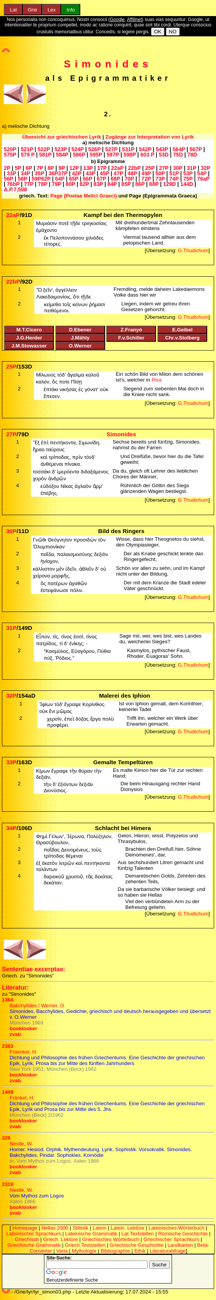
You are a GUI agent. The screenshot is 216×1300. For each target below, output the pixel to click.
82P (84, 184)
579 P (27, 155)
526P (94, 149)
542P (145, 149)
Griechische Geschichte (136, 1245)
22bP (134, 168)
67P (101, 179)
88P (154, 184)
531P (128, 149)
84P (112, 184)
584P (62, 155)
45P (104, 173)
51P (174, 173)
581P (45, 155)
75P (188, 179)
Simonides (108, 64)
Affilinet (134, 19)
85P (126, 184)
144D (186, 184)
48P (132, 173)
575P (10, 155)
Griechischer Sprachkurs (171, 1239)
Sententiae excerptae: (33, 969)
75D (178, 155)
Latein (99, 1228)
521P (27, 149)
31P (192, 168)
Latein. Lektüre (127, 1228)
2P (7, 168)
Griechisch (27, 1239)
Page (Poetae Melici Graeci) (83, 196)
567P (196, 149)
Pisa (156, 380)
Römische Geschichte (183, 1233)
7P (40, 168)
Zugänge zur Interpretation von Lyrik (150, 137)
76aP (203, 179)
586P (79, 155)
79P (56, 184)
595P (96, 155)
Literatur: (15, 987)
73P (160, 179)
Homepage (24, 1228)
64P (60, 179)
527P (111, 149)
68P (115, 179)
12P (74, 168)
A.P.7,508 (15, 189)
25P (150, 168)
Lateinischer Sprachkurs (33, 1233)
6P (29, 168)
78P (42, 184)
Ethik (140, 1251)
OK (157, 31)
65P (73, 179)
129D (169, 184)
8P (50, 168)
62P (46, 179)
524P (77, 149)
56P (8, 179)
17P (102, 168)
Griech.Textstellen (85, 1245)
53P (188, 173)
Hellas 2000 (54, 1228)
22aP (117, 168)
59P (36, 179)
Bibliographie (115, 1251)
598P (129, 155)
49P (146, 173)
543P (162, 149)
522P (43, 149)
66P (88, 179)
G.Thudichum (193, 250)
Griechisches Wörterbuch (111, 1239)
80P (70, 184)
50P (160, 173)
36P (53, 173)
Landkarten (180, 1245)
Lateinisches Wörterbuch (176, 1228)
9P (61, 168)
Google (117, 19)
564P (179, 149)
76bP (13, 184)
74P (174, 179)
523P (60, 149)
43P (91, 173)
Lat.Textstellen (138, 1233)
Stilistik (80, 1228)
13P (88, 168)
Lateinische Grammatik (91, 1233)
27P (164, 168)
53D (164, 155)
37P (63, 173)
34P (25, 173)
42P (76, 173)
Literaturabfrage (168, 1251)
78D (192, 155)
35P (39, 173)
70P (129, 179)
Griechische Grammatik (34, 1245)
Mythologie (84, 1251)
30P (177, 168)
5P (18, 168)
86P (140, 184)
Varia (62, 1251)
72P (146, 179)
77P (29, 184)
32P (205, 168)
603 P (147, 155)
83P (98, 184)
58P (22, 179)
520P (10, 149)
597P (113, 155)
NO (173, 31)
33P (11, 173)
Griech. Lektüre (60, 1239)
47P (118, 173)
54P (202, 173)
